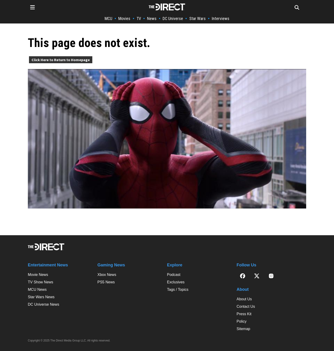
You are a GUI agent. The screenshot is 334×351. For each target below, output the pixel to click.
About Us (244, 299)
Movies (124, 18)
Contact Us (246, 306)
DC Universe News (43, 304)
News (152, 18)
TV (139, 18)
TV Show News (40, 282)
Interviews (220, 18)
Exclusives (176, 282)
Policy (242, 321)
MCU (108, 18)
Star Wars (197, 18)
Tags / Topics (177, 289)
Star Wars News (41, 297)
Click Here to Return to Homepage (61, 59)
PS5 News (106, 282)
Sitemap (243, 329)
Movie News (38, 275)
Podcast (173, 275)
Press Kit (244, 314)
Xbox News (106, 275)
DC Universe (173, 18)
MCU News (37, 289)
